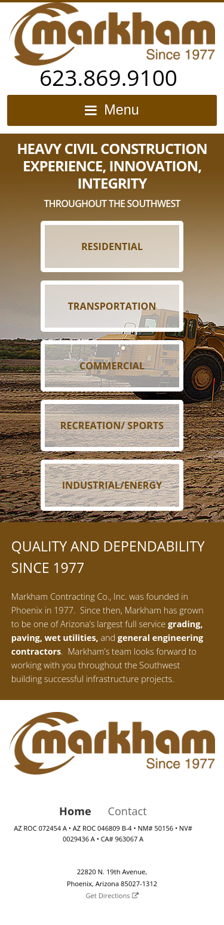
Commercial (112, 365)
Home (75, 811)
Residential (112, 246)
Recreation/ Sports (112, 425)
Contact (127, 811)
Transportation (111, 306)
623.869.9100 (108, 77)
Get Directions (111, 895)
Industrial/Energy (112, 485)
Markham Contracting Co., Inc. (112, 34)
